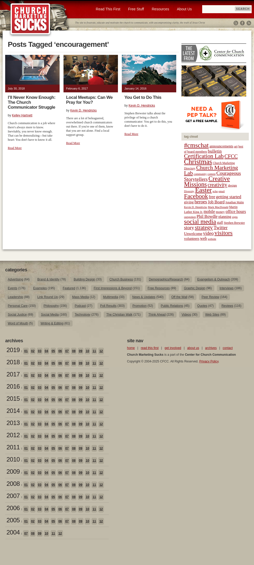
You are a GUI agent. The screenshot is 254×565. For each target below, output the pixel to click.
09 (80, 351)
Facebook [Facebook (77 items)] (196, 196)
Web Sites (212, 314)
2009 (13, 471)
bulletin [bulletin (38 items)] (215, 151)
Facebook (242, 23)
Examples (40, 288)
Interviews (227, 288)
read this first (150, 348)
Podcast (80, 306)
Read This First (108, 9)
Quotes (202, 306)
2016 (13, 386)
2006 (13, 507)
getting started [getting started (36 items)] (228, 196)
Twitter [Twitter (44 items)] (221, 227)
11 (94, 351)
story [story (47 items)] (189, 227)
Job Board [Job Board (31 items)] (216, 202)
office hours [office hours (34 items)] (235, 211)
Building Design (84, 279)
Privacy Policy (208, 361)
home (131, 348)
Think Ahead (157, 314)
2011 (13, 447)
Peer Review (210, 297)
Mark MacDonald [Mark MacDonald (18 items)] (218, 207)
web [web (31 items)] (203, 238)
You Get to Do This (142, 97)
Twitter (235, 23)
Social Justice (17, 314)
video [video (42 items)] (208, 233)
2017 (13, 374)
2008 (13, 483)
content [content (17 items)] (211, 174)
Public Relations (172, 306)
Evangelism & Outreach (213, 279)
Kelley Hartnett (22, 115)
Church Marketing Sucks (30, 19)
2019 (13, 349)
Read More (15, 148)
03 (39, 351)
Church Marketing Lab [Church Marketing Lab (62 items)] (211, 170)
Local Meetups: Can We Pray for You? (89, 100)
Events (12, 288)
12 (101, 351)
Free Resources (159, 288)
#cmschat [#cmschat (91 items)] (196, 145)
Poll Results (108, 306)
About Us (184, 9)
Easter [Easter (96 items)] (203, 190)
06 (60, 351)
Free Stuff (136, 9)
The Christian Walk (119, 314)
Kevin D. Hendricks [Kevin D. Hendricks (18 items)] (195, 207)
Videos (186, 314)
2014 (13, 410)
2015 (13, 398)
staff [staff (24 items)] (220, 223)
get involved (173, 348)
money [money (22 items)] (220, 212)
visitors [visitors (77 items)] (223, 232)
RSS (248, 23)
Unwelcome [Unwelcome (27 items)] (193, 234)
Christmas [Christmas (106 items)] (198, 162)
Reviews (227, 306)
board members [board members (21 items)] (197, 151)
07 (67, 351)
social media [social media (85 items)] (200, 221)
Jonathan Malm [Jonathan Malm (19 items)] (234, 202)
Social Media (50, 314)
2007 (13, 495)
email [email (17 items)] (221, 191)
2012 (13, 435)
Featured (69, 288)
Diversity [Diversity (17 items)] (189, 191)
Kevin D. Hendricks (83, 110)
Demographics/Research (166, 279)
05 (53, 351)
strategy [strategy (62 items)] (204, 227)
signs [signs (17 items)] (235, 216)
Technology (82, 314)
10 (87, 351)
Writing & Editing (51, 323)
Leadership (15, 297)
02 (32, 351)
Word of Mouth (18, 323)
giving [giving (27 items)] (189, 202)
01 (25, 351)
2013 (13, 422)
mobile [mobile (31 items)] (209, 211)
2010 (13, 459)
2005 (13, 520)
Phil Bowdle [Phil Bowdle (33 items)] (207, 216)
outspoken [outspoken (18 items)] (190, 216)
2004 (13, 532)
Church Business (121, 279)
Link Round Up (47, 297)
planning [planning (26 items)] (224, 216)
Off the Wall (179, 297)
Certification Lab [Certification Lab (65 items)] (204, 156)
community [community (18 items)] (200, 173)
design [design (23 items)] (232, 185)
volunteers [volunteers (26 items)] (191, 238)
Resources (160, 9)
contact (228, 348)
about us (193, 348)
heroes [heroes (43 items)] (200, 201)
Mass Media (80, 297)
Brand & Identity (48, 279)
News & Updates (143, 297)
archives (211, 348)
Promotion (139, 306)
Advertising (15, 279)
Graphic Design (195, 288)
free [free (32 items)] (212, 197)
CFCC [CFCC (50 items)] (231, 156)
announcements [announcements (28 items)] (221, 146)
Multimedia (110, 297)
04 (46, 351)
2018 (13, 362)
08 (73, 351)
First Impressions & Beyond (113, 288)
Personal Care (18, 306)
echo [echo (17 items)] (215, 191)
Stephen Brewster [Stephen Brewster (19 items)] (234, 222)
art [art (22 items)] (235, 146)
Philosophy (51, 306)
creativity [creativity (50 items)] (217, 185)
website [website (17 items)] (212, 238)
